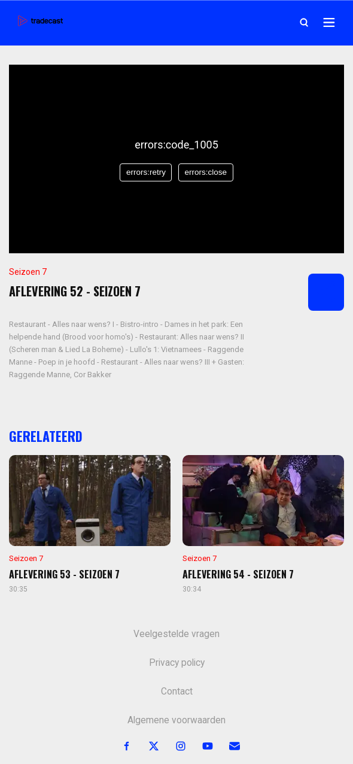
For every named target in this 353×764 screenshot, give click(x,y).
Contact (177, 691)
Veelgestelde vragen (176, 634)
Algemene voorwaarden (176, 720)
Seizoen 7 (28, 272)
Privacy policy (177, 662)
